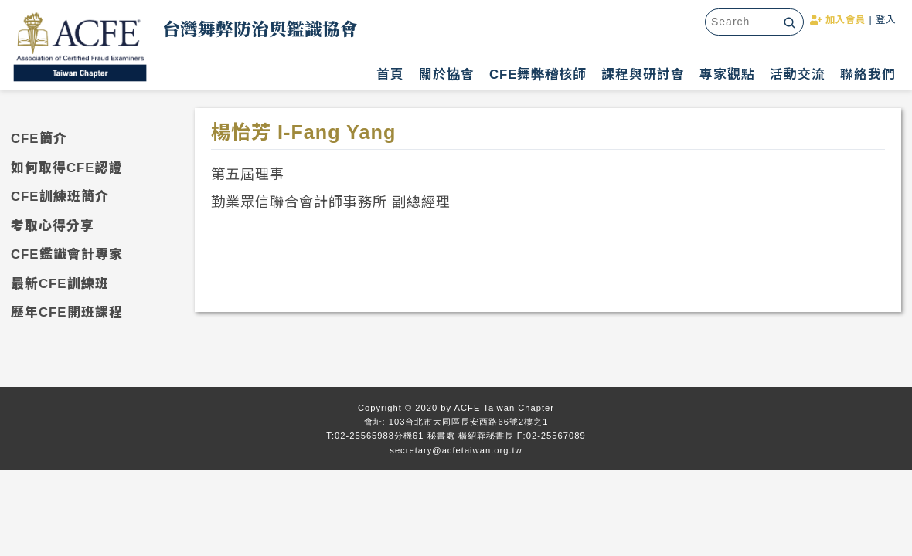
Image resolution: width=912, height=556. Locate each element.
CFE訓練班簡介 (60, 196)
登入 (886, 20)
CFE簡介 (39, 138)
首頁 (390, 74)
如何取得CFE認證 (67, 168)
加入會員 (838, 20)
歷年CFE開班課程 (67, 312)
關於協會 (447, 74)
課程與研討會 (643, 74)
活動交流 (797, 74)
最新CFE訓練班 (60, 283)
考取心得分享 (52, 226)
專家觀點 (727, 74)
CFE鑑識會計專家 (67, 254)
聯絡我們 (868, 74)
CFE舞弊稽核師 (538, 74)
